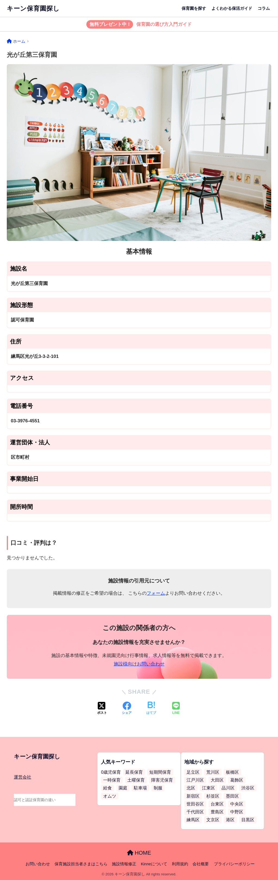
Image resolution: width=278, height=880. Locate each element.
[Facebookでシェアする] (127, 708)
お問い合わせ (38, 864)
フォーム (156, 593)
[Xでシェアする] (102, 708)
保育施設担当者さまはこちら (81, 864)
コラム (264, 8)
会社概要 (200, 864)
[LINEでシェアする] (176, 708)
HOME (139, 853)
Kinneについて (154, 864)
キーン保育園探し (33, 8)
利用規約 (180, 864)
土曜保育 (136, 780)
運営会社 (22, 777)
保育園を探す (194, 8)
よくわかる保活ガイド (231, 8)
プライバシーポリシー (234, 864)
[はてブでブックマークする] (151, 708)
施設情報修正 (124, 864)
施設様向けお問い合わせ (139, 664)
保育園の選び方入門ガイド (139, 24)
